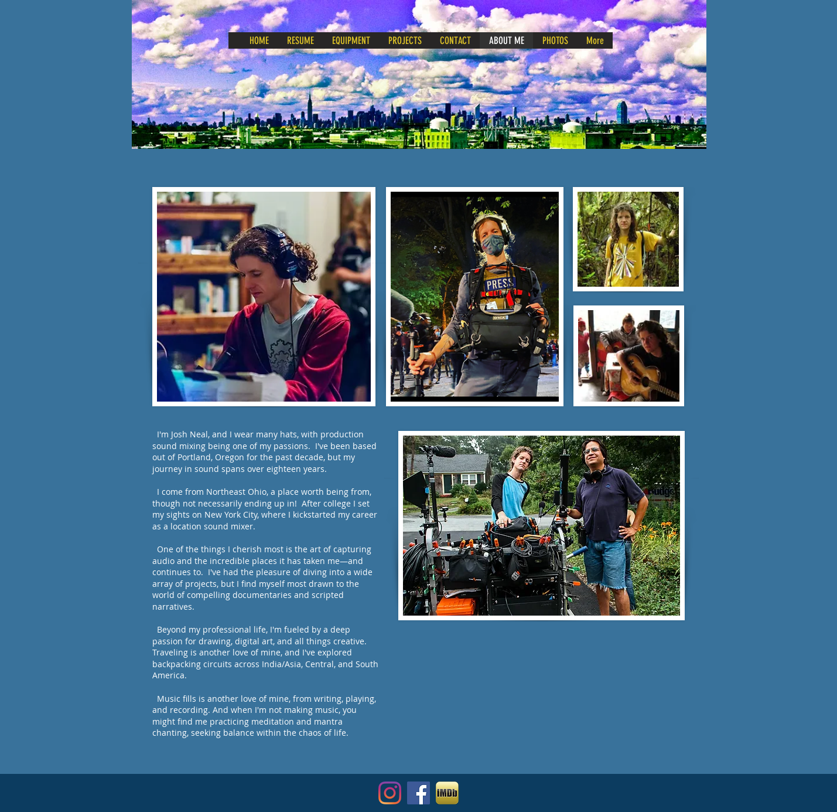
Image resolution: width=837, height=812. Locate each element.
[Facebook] (418, 793)
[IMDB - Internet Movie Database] (447, 793)
